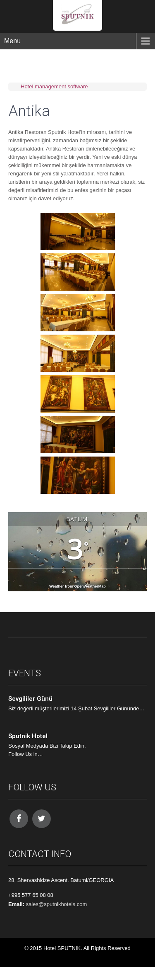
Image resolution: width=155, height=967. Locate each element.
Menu (12, 40)
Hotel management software (54, 86)
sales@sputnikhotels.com (56, 904)
